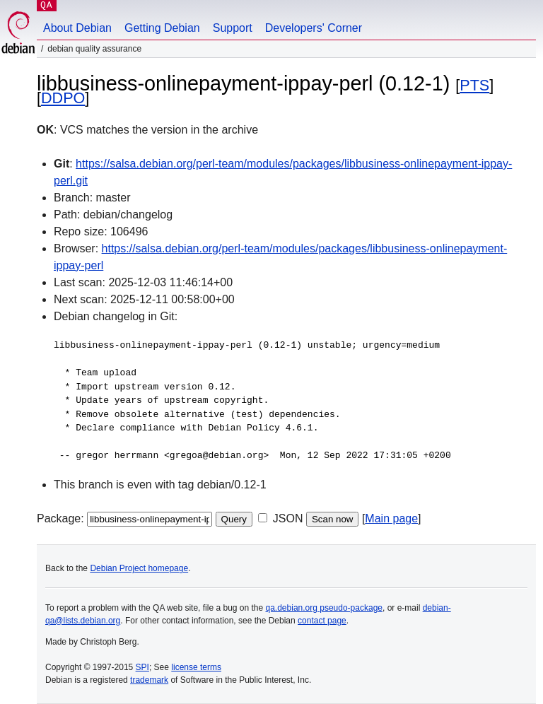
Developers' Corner (313, 28)
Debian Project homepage (139, 568)
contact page (322, 621)
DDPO (63, 98)
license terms (196, 667)
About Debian (77, 28)
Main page (391, 518)
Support (232, 28)
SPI (142, 667)
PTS (474, 85)
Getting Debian (162, 28)
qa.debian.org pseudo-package (324, 608)
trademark (149, 680)
